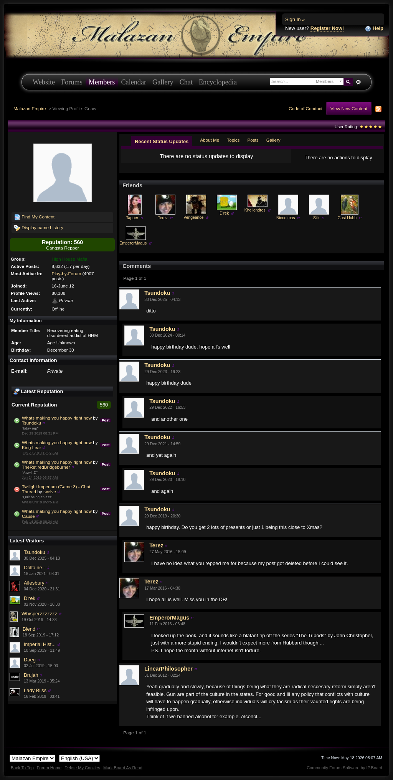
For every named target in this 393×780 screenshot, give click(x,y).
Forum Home (49, 767)
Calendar (133, 82)
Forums (72, 82)
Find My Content (34, 217)
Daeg (30, 660)
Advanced (358, 82)
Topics (233, 139)
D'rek (29, 598)
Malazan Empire (29, 108)
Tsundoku (31, 422)
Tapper (132, 218)
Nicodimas (285, 218)
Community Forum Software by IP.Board (344, 767)
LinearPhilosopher (168, 669)
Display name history (38, 228)
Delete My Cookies (82, 767)
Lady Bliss (35, 690)
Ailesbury (34, 583)
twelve (49, 491)
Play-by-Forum (66, 273)
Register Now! (327, 28)
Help (374, 28)
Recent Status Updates (161, 141)
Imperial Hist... (40, 644)
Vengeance (193, 217)
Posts (252, 139)
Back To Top (22, 767)
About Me (209, 139)
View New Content (348, 108)
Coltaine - (34, 567)
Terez (163, 218)
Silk (316, 218)
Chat (186, 82)
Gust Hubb (347, 218)
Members (102, 82)
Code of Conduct (305, 108)
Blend (29, 629)
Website (44, 82)
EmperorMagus (133, 243)
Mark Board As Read (122, 767)
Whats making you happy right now (57, 417)
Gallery (162, 82)
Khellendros (255, 210)
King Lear (31, 447)
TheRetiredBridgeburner (46, 466)
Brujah (31, 675)
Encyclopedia (218, 82)
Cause (28, 516)
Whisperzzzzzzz (39, 613)
